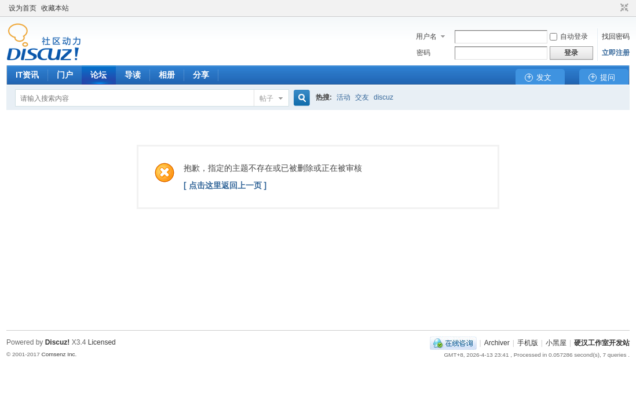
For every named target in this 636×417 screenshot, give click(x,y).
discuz (383, 97)
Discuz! (57, 342)
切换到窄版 (623, 8)
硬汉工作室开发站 (602, 343)
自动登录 (569, 36)
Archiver (497, 343)
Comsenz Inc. (58, 354)
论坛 (98, 74)
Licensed (102, 342)
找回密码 (616, 36)
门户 (65, 74)
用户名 (426, 36)
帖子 (266, 98)
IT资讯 (27, 74)
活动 (343, 97)
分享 (201, 74)
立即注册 (616, 53)
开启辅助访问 (613, 8)
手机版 (527, 343)
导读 (133, 74)
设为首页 (22, 8)
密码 (423, 53)
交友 (362, 97)
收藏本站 (55, 8)
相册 (167, 74)
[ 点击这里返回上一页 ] (225, 185)
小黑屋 (556, 343)
